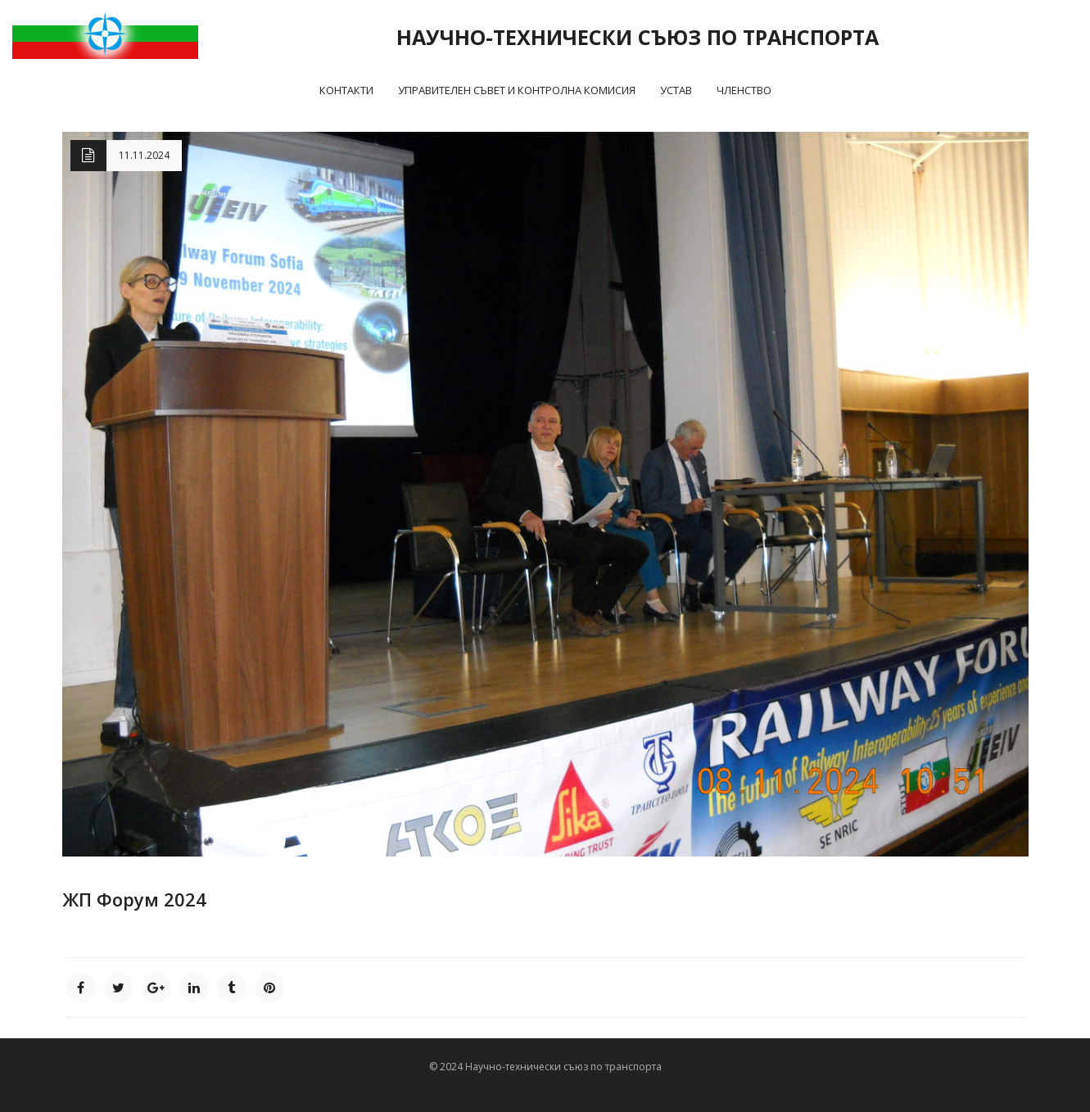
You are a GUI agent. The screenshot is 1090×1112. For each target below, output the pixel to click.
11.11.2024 (144, 155)
